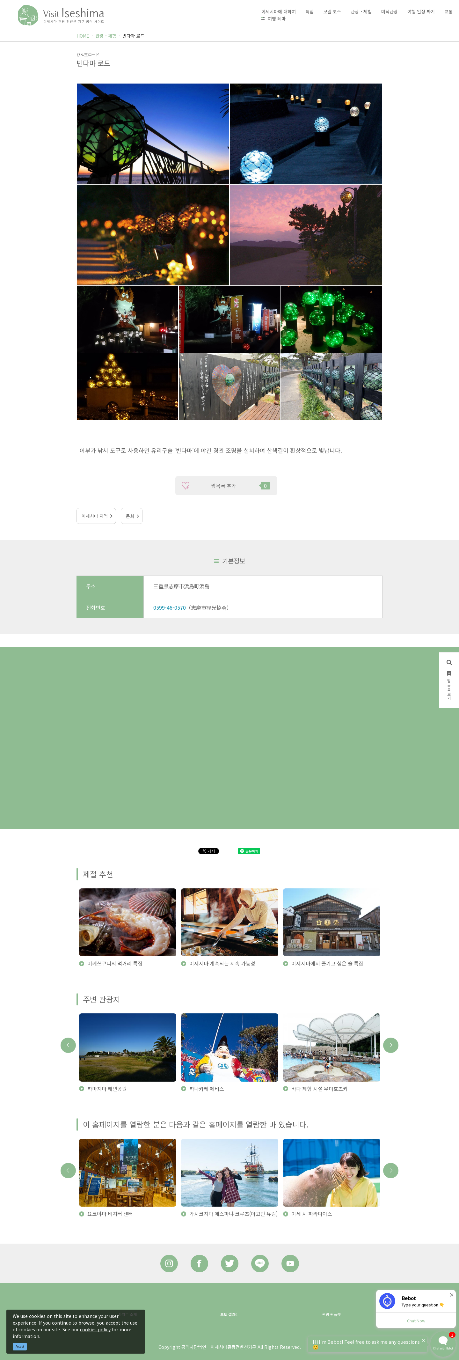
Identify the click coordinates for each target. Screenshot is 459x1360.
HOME (82, 36)
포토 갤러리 (229, 1314)
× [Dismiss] (451, 1294)
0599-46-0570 (169, 607)
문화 (130, 516)
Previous (68, 1045)
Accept (20, 1346)
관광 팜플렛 (331, 1314)
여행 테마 (277, 18)
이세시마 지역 (95, 516)
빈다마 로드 (133, 36)
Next (390, 1045)
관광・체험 (105, 36)
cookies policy (95, 1329)
